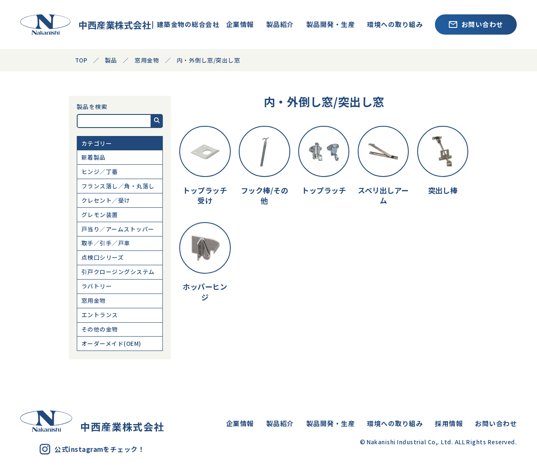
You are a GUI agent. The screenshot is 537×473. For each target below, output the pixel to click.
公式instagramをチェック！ (92, 449)
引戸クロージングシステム (118, 271)
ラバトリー (96, 286)
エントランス (99, 314)
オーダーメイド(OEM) (111, 343)
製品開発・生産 (330, 24)
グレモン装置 (99, 214)
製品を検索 (92, 107)
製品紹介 (280, 24)
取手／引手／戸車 (105, 243)
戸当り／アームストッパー (117, 229)
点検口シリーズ (102, 257)
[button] (157, 121)
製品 (111, 60)
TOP (81, 60)
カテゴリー (96, 143)
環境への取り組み (395, 24)
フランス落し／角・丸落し (118, 186)
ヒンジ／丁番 (99, 171)
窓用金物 (93, 300)
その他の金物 (99, 329)
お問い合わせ (476, 24)
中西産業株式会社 (77, 24)
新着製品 (93, 157)
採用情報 (449, 423)
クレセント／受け (105, 200)
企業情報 (240, 24)
